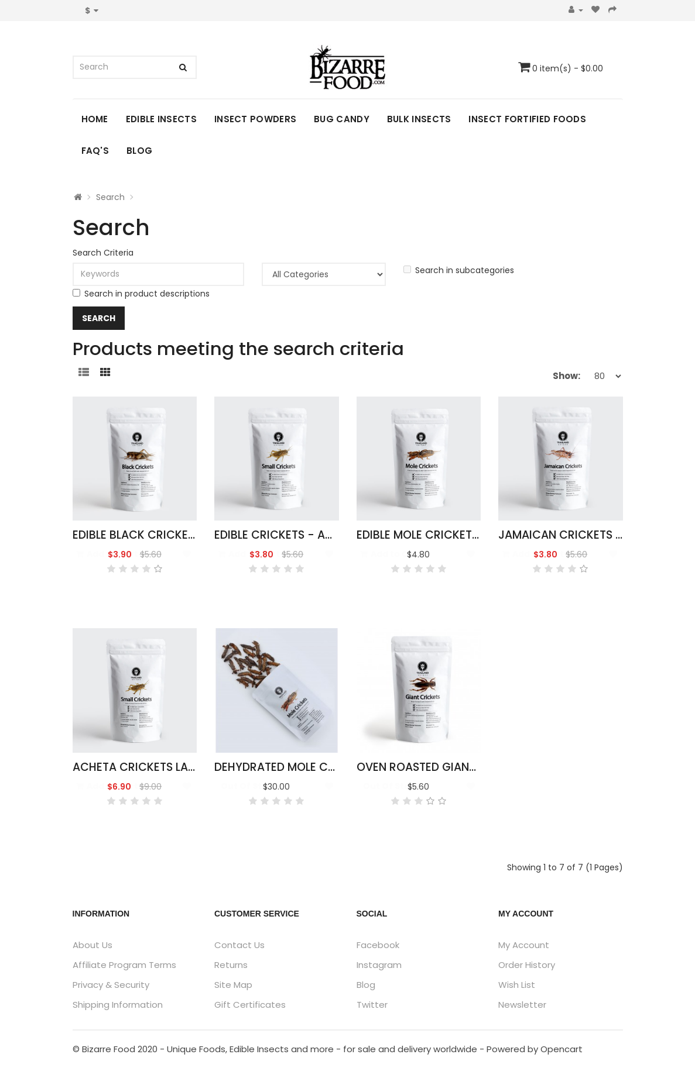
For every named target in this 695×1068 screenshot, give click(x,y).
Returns (231, 965)
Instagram (379, 965)
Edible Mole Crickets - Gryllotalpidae (469, 535)
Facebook (378, 945)
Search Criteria (103, 253)
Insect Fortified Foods (527, 119)
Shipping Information (118, 1004)
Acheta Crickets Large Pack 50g (170, 767)
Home (94, 119)
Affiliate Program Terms (124, 965)
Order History (526, 965)
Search (110, 197)
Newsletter (522, 1004)
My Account (523, 945)
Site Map (233, 985)
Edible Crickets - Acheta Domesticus (324, 535)
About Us (92, 945)
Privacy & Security (111, 985)
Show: (566, 376)
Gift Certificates (250, 1004)
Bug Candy (341, 119)
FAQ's (95, 150)
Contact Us (239, 945)
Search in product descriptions (141, 293)
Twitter (372, 1004)
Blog (139, 150)
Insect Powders (255, 119)
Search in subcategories (458, 270)
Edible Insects (161, 119)
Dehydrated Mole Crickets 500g (309, 767)
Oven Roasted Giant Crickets (444, 767)
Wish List (516, 985)
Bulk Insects (419, 119)
